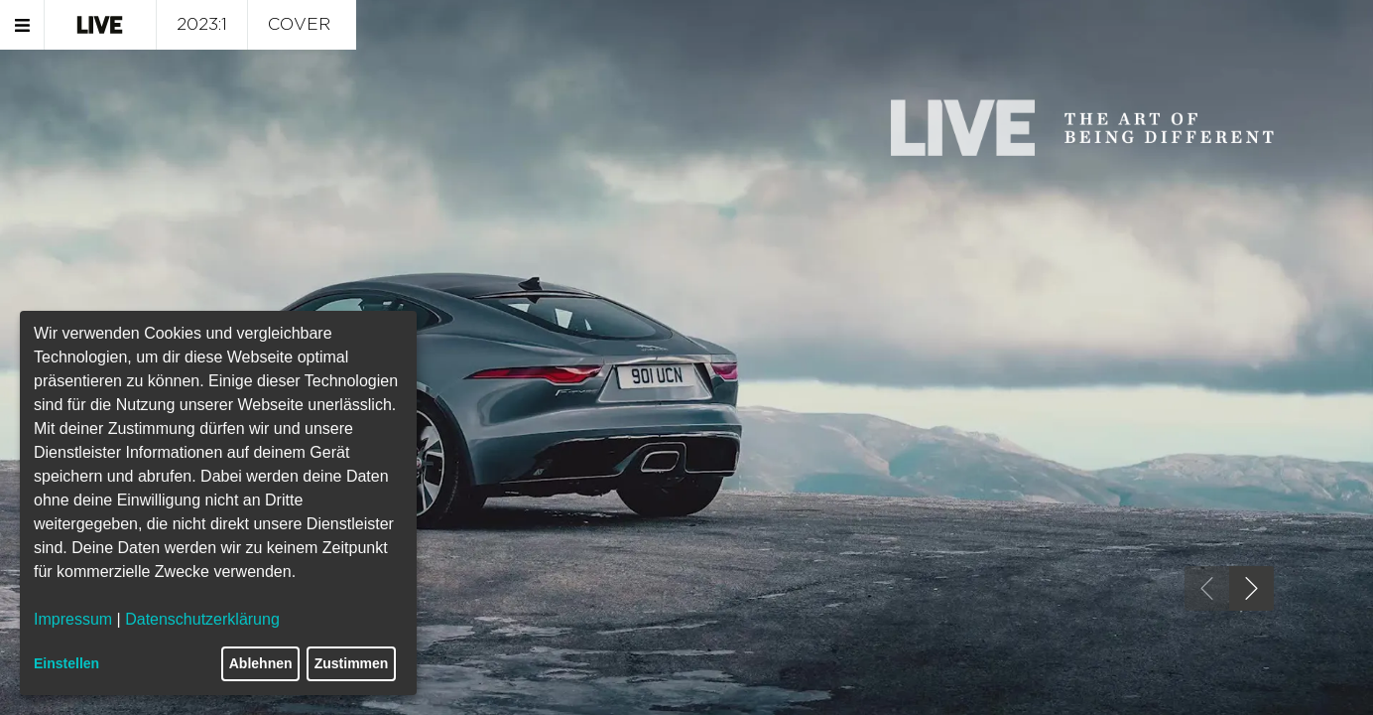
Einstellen (66, 663)
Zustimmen (351, 663)
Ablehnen (261, 663)
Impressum (73, 619)
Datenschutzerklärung (202, 619)
